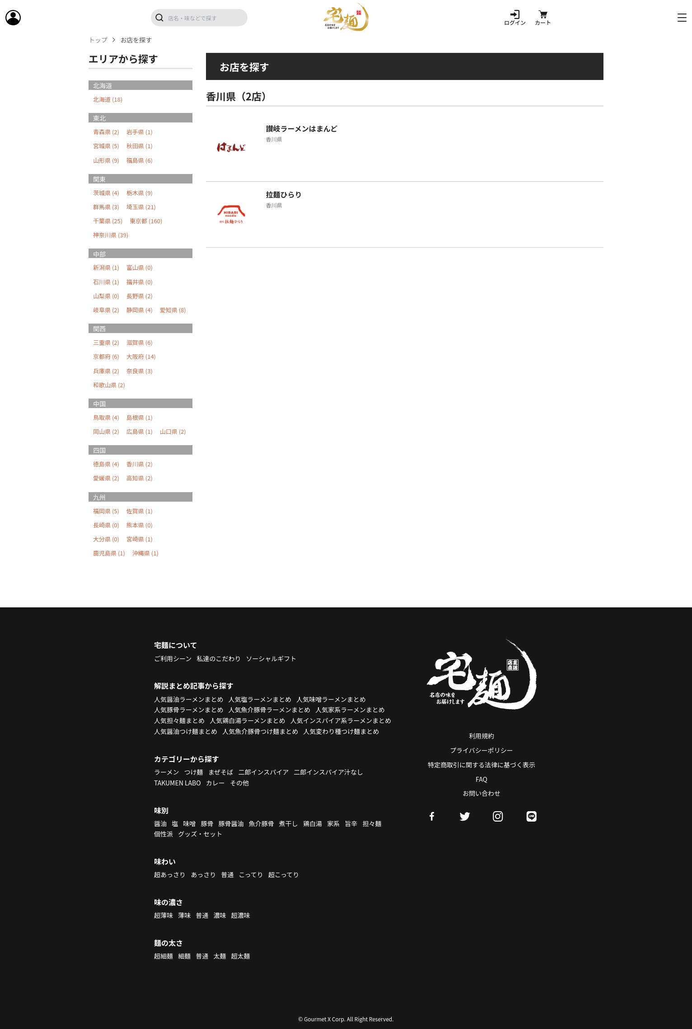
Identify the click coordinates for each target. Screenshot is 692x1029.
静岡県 (139, 309)
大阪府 (141, 356)
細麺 (184, 955)
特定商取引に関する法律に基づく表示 (481, 764)
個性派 (163, 833)
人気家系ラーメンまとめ (349, 709)
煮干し (288, 823)
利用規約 (481, 735)
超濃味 (240, 915)
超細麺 (163, 955)
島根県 (139, 417)
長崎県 (106, 525)
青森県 (106, 131)
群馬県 (106, 206)
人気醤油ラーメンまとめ (188, 699)
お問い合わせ (481, 793)
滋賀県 (139, 342)
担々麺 (371, 823)
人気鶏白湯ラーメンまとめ (247, 720)
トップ (98, 40)
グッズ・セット (200, 833)
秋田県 (139, 145)
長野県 (139, 295)
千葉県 (107, 220)
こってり (250, 874)
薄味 (184, 915)
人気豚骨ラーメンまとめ (188, 709)
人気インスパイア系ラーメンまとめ (340, 720)
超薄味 (163, 915)
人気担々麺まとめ (179, 720)
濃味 (219, 915)
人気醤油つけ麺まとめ (185, 731)
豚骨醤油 (231, 823)
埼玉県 (141, 206)
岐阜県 (106, 309)
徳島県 (106, 464)
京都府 (106, 356)
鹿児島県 (109, 553)
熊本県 (139, 525)
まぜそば (221, 771)
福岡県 (106, 511)
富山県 (139, 267)
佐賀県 (139, 511)
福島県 (139, 160)
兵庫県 (106, 370)
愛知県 (173, 309)
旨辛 (351, 823)
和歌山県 (109, 385)
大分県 (106, 539)
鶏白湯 (312, 823)
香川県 (139, 464)
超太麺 (240, 955)
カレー (215, 782)
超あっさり (170, 874)
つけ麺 (193, 771)
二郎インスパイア (263, 771)
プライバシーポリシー (481, 750)
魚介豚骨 (261, 823)
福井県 (139, 281)
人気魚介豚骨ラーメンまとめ (269, 709)
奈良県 (139, 370)
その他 (239, 782)
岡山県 (106, 431)
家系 (333, 823)
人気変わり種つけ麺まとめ (341, 731)
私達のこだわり (218, 658)
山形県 (106, 160)
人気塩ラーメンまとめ (260, 699)
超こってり (283, 874)
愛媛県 (106, 478)
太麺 (219, 955)
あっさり (203, 874)
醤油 (160, 823)
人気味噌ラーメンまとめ (330, 699)
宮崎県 (139, 539)
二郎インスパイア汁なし (328, 771)
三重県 (106, 342)
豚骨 (207, 823)
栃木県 (139, 192)
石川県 (106, 281)
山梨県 (106, 295)
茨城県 (106, 192)
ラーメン (166, 771)
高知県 (139, 478)
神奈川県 (110, 234)
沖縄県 (145, 553)
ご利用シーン (173, 658)
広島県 (139, 431)
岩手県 (139, 131)
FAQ (481, 779)
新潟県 (106, 267)
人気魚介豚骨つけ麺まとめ (260, 731)
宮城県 (106, 145)
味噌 (189, 823)
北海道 (107, 99)
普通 (227, 874)
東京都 (146, 220)
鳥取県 (106, 417)
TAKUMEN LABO (177, 782)
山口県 (173, 431)
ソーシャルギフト (271, 658)
